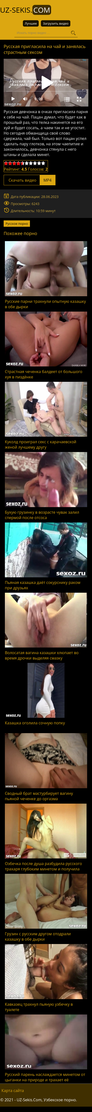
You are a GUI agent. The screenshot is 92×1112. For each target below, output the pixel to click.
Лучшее (31, 23)
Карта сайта (12, 1090)
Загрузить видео (55, 23)
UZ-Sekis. (25, 10)
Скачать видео (29, 180)
